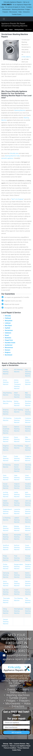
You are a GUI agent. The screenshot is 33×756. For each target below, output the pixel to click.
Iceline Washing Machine (16, 494)
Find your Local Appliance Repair (20, 746)
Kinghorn (8, 352)
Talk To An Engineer (17, 199)
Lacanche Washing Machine (17, 511)
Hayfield (7, 328)
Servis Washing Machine (5, 583)
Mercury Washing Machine (27, 528)
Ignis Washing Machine (27, 494)
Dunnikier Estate (10, 342)
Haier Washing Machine (16, 477)
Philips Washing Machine (5, 558)
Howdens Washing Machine (28, 486)
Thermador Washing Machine (6, 600)
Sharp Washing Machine (16, 583)
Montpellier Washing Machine (17, 537)
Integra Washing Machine (16, 503)
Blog (27, 744)
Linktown (8, 323)
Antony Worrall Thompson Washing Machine (17, 384)
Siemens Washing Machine (27, 583)
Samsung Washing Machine (6, 575)
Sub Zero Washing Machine (6, 592)
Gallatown (8, 333)
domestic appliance (7, 158)
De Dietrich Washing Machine (28, 429)
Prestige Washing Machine (27, 558)
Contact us (5, 746)
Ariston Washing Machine (27, 382)
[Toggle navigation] (3, 19)
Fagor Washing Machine (27, 448)
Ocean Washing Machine (27, 547)
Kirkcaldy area (14, 153)
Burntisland (8, 355)
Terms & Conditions (9, 748)
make (18, 156)
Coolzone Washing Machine (28, 420)
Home (5, 29)
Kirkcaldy (8, 316)
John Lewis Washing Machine (28, 503)
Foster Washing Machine (16, 458)
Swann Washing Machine (16, 592)
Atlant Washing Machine (16, 395)
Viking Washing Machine (5, 611)
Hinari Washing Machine (27, 477)
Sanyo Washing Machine (16, 575)
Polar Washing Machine (16, 558)
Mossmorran (9, 347)
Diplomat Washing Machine (6, 439)
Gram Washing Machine (5, 477)
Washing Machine (19, 29)
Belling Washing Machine (16, 403)
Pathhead (8, 318)
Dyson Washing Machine (16, 439)
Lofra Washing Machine (27, 520)
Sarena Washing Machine (27, 575)
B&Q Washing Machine (27, 395)
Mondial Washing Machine (5, 537)
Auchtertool (8, 345)
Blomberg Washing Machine (28, 403)
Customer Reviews (19, 744)
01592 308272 (7, 4)
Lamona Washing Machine (27, 511)
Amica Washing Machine (5, 382)
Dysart (7, 335)
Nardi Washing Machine (27, 537)
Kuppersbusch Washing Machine (7, 511)
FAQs (10, 744)
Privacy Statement (23, 748)
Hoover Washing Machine (5, 486)
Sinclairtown (9, 330)
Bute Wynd (8, 325)
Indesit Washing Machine (5, 503)
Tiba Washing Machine (27, 600)
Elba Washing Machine (27, 439)
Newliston (8, 338)
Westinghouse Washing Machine (18, 611)
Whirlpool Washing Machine (28, 611)
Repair (11, 29)
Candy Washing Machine (27, 412)
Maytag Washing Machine (16, 528)
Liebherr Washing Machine (16, 520)
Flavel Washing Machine (5, 458)
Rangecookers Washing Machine (18, 566)
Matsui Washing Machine (5, 528)
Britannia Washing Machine (5, 412)
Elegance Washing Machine (6, 448)
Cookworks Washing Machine (17, 420)
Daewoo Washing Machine (16, 429)
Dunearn (7, 350)
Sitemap (5, 744)
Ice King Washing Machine (5, 494)
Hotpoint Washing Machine (16, 486)
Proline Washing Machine (5, 566)
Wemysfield (8, 320)
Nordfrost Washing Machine (6, 547)
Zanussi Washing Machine (5, 622)
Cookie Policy (16, 750)
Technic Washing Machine (27, 592)
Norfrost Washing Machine (16, 547)
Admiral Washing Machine (5, 372)
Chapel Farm (9, 340)
